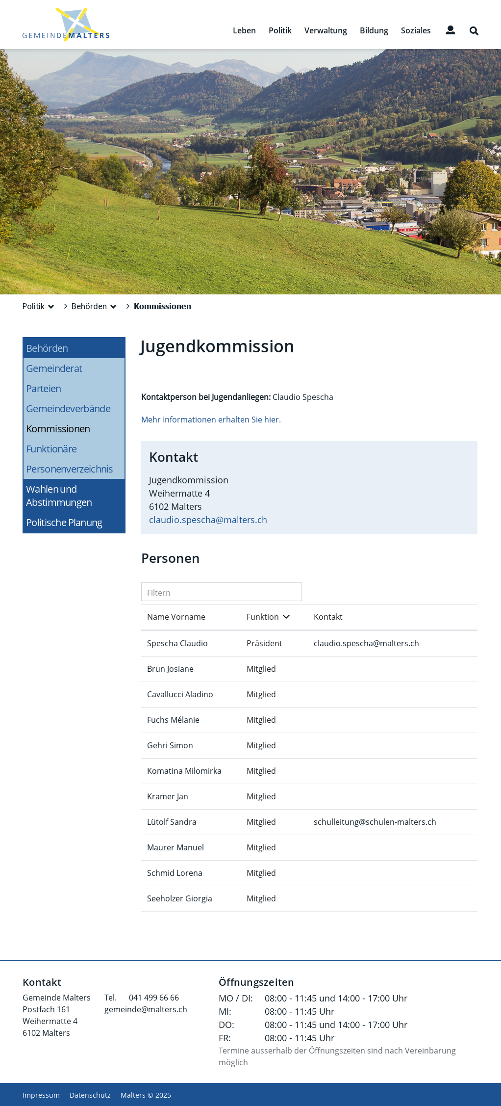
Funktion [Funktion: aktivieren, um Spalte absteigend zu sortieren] (263, 616)
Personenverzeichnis (69, 468)
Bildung (374, 30)
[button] (40, 306)
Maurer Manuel (175, 847)
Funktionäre (51, 448)
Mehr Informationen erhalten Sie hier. (211, 419)
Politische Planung (64, 522)
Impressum (41, 1095)
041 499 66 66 (154, 997)
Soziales (416, 30)
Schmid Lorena (174, 873)
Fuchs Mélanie (173, 719)
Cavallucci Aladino (180, 694)
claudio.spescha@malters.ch (208, 520)
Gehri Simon (170, 745)
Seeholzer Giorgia (179, 898)
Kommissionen (75, 428)
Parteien (43, 388)
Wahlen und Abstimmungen (59, 495)
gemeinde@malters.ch (145, 1009)
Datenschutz (90, 1095)
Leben (244, 30)
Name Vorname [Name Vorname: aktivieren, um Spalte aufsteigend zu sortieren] (176, 616)
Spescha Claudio (177, 643)
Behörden (47, 348)
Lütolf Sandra (172, 821)
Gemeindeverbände (68, 408)
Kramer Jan (167, 796)
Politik (280, 30)
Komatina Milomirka (184, 770)
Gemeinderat (54, 368)
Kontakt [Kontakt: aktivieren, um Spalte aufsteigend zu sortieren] (328, 616)
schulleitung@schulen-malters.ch (375, 821)
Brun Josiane (170, 668)
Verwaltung (325, 30)
